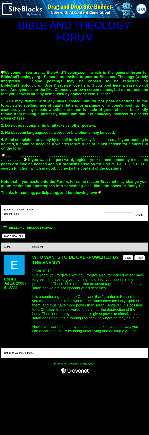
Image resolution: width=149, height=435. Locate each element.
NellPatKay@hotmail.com (94, 140)
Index (30, 209)
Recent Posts (11, 213)
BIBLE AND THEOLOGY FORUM (27, 227)
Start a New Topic (13, 236)
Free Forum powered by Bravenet (74, 363)
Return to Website (14, 209)
